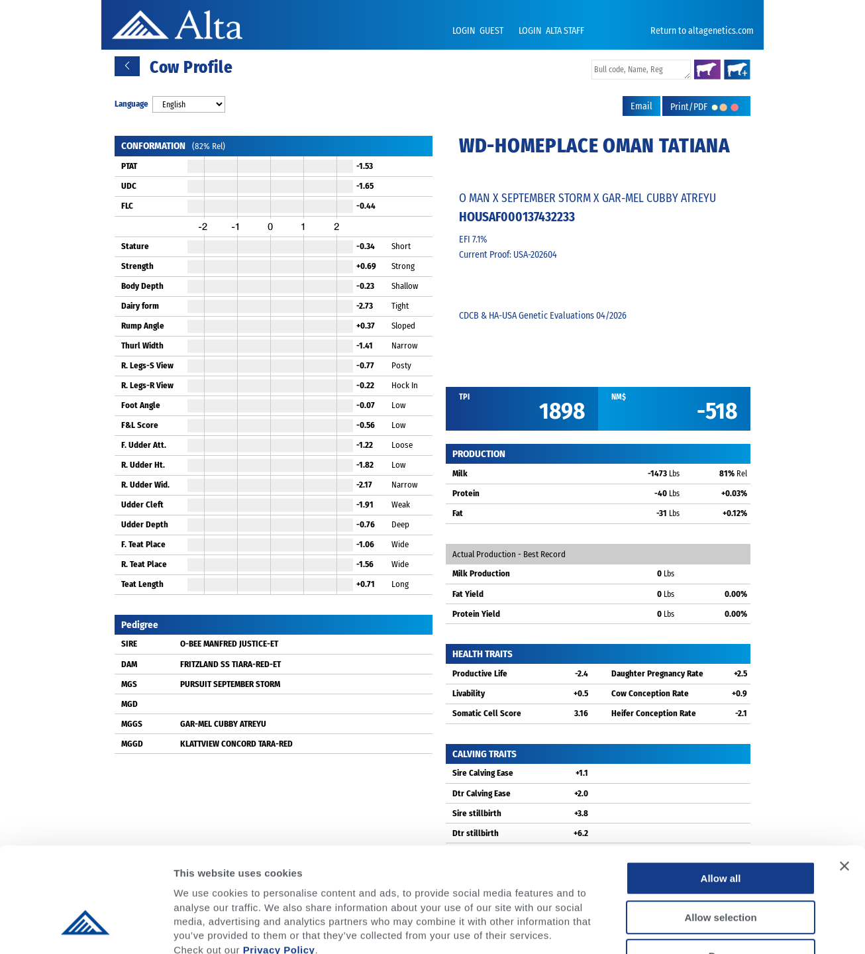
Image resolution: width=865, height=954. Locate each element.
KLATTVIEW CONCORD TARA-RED (236, 744)
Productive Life (479, 673)
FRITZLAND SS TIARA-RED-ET (230, 664)
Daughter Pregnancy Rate (657, 673)
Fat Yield (467, 594)
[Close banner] (844, 779)
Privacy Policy (279, 863)
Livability (468, 693)
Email (641, 106)
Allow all (721, 792)
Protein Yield (476, 614)
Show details (695, 927)
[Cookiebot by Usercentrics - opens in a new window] (86, 928)
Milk (460, 473)
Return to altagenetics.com (702, 30)
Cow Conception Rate (650, 693)
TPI (464, 396)
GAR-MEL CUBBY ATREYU (223, 724)
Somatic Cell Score (486, 713)
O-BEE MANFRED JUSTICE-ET (229, 644)
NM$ (618, 396)
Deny (721, 869)
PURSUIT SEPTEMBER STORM (230, 684)
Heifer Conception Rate (653, 713)
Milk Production (481, 573)
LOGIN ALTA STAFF (551, 30)
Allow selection (720, 831)
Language (131, 103)
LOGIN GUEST (478, 30)
